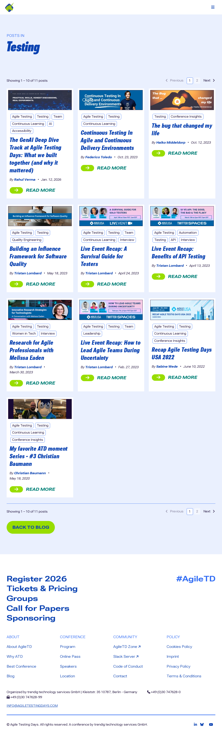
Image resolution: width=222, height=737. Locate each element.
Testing (42, 116)
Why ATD (15, 657)
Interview (127, 240)
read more (32, 190)
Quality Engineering (26, 240)
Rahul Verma (24, 179)
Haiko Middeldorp (170, 142)
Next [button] (209, 80)
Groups (22, 598)
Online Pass (70, 657)
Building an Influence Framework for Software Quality (38, 256)
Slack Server (126, 656)
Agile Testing (22, 116)
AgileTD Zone (127, 646)
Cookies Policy (179, 647)
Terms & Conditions (184, 676)
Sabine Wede (167, 366)
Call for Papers (38, 608)
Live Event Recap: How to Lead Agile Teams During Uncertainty (111, 350)
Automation (188, 232)
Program (67, 647)
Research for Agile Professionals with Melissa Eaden (32, 350)
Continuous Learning (28, 124)
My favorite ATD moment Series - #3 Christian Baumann (39, 456)
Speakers (68, 666)
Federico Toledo (98, 157)
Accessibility (21, 131)
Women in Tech (24, 333)
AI (50, 124)
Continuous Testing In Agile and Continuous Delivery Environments (107, 140)
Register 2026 (37, 579)
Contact (120, 676)
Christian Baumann (30, 473)
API (173, 240)
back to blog (30, 527)
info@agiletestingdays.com (32, 706)
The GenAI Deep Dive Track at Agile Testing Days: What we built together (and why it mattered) (36, 155)
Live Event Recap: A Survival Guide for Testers (104, 256)
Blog (10, 676)
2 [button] (197, 80)
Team (57, 116)
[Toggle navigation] (213, 7)
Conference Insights (186, 116)
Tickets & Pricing (42, 588)
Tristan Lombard (28, 273)
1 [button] (190, 80)
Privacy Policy (178, 666)
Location (67, 676)
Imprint (173, 657)
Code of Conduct (128, 666)
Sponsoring (31, 618)
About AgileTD (19, 647)
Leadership (91, 333)
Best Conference (21, 666)
